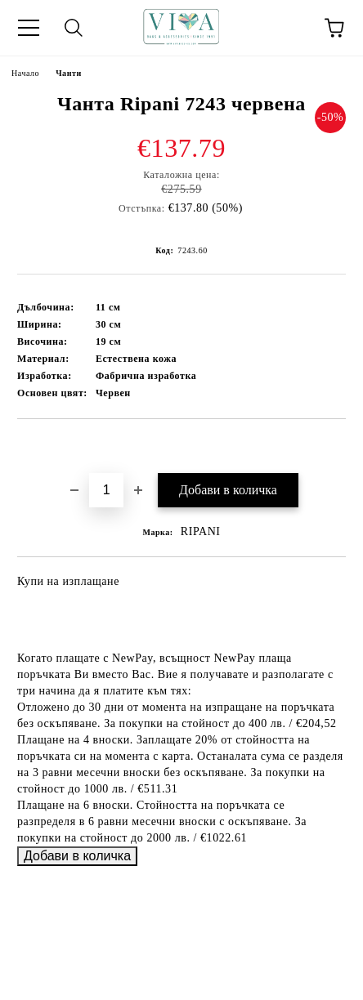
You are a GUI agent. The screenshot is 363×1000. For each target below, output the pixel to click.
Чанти (69, 73)
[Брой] (106, 490)
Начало (25, 73)
